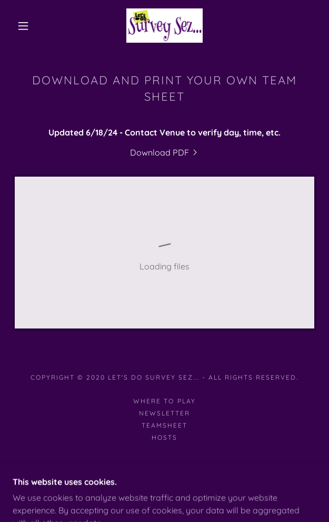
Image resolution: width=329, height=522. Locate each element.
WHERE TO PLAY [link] (164, 401)
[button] (28, 25)
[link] (164, 25)
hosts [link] (164, 437)
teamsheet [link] (164, 425)
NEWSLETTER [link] (164, 413)
